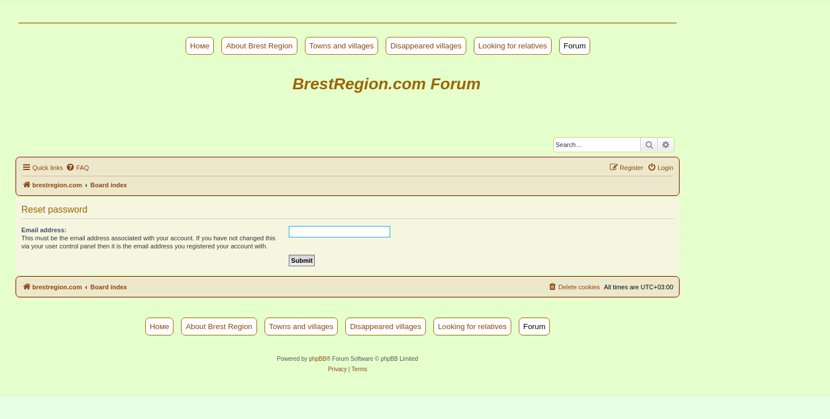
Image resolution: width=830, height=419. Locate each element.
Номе (200, 45)
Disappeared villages (426, 45)
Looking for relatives (512, 45)
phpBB (317, 359)
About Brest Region (259, 45)
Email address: (43, 230)
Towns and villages (342, 45)
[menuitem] (77, 168)
